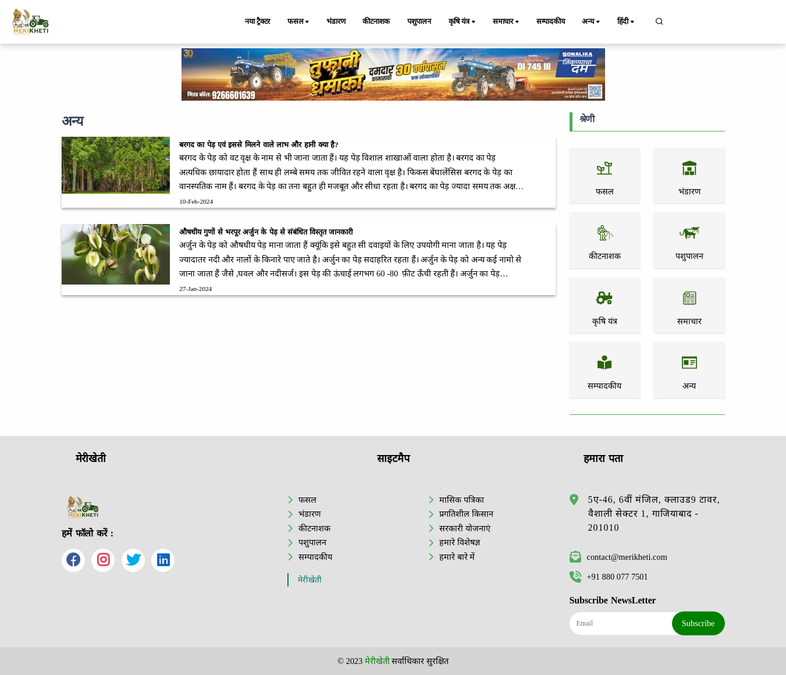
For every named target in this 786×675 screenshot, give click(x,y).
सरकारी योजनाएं (464, 528)
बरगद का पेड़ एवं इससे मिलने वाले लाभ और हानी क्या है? (258, 145)
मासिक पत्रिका (461, 500)
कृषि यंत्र (464, 22)
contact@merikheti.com (618, 557)
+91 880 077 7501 (609, 576)
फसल (299, 22)
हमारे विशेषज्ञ (459, 542)
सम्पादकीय (551, 21)
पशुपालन (420, 21)
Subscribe (698, 623)
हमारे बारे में (457, 557)
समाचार (507, 22)
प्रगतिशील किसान (466, 513)
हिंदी (627, 22)
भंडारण (335, 21)
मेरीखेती (310, 579)
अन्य (592, 22)
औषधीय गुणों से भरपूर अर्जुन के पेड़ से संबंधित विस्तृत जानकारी (266, 232)
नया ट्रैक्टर (257, 21)
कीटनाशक (376, 21)
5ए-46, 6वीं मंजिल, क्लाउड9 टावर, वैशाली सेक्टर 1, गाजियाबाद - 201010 (654, 513)
